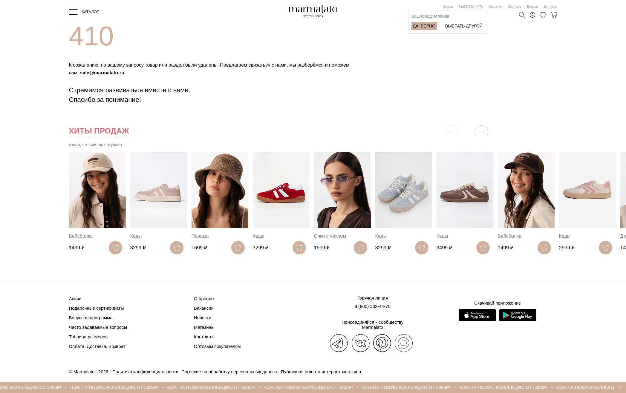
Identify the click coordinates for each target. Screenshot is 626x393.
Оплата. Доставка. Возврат (97, 346)
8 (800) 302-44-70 (471, 6)
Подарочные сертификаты (96, 308)
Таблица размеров (88, 336)
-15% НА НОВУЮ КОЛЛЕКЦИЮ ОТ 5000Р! (120, 387)
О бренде (204, 298)
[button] (481, 132)
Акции (75, 298)
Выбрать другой (463, 26)
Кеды (136, 236)
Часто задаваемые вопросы (98, 327)
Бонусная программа (91, 317)
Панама (200, 236)
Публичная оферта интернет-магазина (321, 371)
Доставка (514, 6)
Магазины (495, 6)
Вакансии (204, 308)
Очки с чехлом (330, 236)
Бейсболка (81, 236)
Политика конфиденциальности (145, 371)
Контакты (550, 6)
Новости (202, 317)
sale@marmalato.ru (102, 72)
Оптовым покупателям (217, 346)
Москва (448, 6)
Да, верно (424, 26)
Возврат (532, 6)
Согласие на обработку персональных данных (229, 371)
